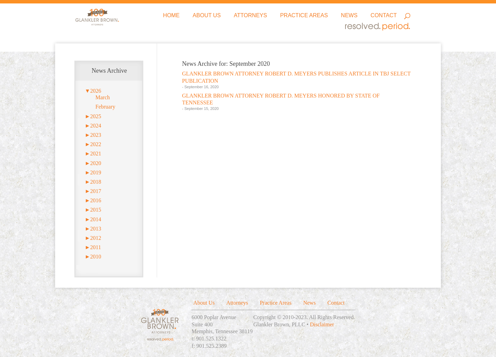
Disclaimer (322, 324)
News (349, 15)
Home (171, 15)
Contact (384, 15)
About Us (207, 15)
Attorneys (250, 15)
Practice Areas (304, 15)
